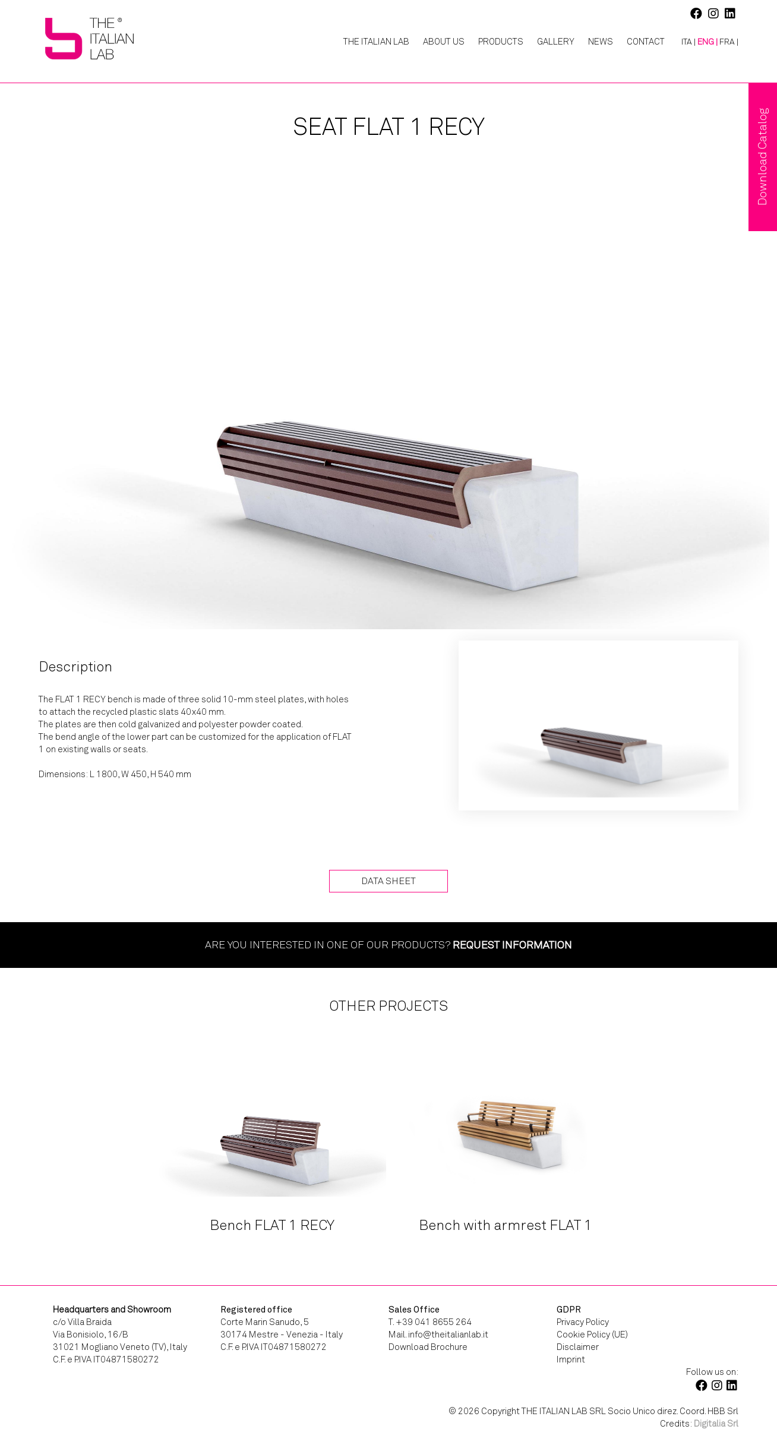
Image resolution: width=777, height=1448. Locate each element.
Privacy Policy (583, 1322)
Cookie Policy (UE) (592, 1334)
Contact (646, 41)
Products (500, 41)
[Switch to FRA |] (728, 42)
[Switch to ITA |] (684, 42)
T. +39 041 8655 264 (430, 1322)
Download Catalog (762, 157)
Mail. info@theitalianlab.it (438, 1334)
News (600, 41)
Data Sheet (388, 881)
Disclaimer (578, 1347)
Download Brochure (428, 1347)
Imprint (571, 1359)
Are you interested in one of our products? (388, 944)
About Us (444, 41)
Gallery (555, 41)
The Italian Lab (376, 41)
